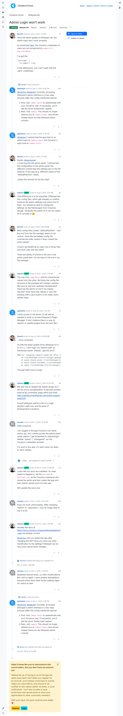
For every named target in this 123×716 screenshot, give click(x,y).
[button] (3, 708)
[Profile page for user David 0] (12, 36)
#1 (60, 34)
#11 (60, 468)
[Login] (120, 3)
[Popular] (3, 17)
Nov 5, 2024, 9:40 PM (41, 88)
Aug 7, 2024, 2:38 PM (45, 274)
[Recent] (3, 8)
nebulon (20, 193)
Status (89, 6)
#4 (60, 193)
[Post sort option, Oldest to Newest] (77, 38)
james (22, 647)
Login (24, 708)
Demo (96, 6)
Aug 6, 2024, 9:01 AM (45, 193)
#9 (60, 383)
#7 (60, 311)
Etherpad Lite (24, 27)
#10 (59, 422)
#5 (60, 227)
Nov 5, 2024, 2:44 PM (39, 571)
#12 (59, 501)
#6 (60, 274)
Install (110, 6)
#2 (60, 134)
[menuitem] (120, 3)
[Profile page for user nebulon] (12, 194)
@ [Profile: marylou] (21, 92)
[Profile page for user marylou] (12, 424)
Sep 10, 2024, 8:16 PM (39, 336)
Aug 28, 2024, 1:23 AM (41, 311)
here (32, 45)
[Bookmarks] (3, 22)
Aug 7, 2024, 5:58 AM (39, 227)
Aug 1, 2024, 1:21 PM (38, 34)
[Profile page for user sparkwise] (12, 90)
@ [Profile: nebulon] (31, 92)
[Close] (58, 664)
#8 (60, 336)
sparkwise (21, 88)
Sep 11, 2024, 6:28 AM (45, 383)
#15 (59, 88)
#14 (59, 571)
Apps (82, 6)
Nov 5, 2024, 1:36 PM (45, 524)
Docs (103, 6)
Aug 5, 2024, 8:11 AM (39, 157)
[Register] (120, 8)
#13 (59, 524)
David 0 (20, 34)
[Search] (3, 27)
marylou (24, 84)
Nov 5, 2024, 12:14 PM (39, 422)
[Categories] (3, 3)
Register (15, 708)
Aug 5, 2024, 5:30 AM (41, 134)
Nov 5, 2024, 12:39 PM (45, 468)
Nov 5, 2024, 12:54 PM (39, 501)
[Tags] (3, 12)
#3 (60, 157)
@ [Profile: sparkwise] (29, 160)
